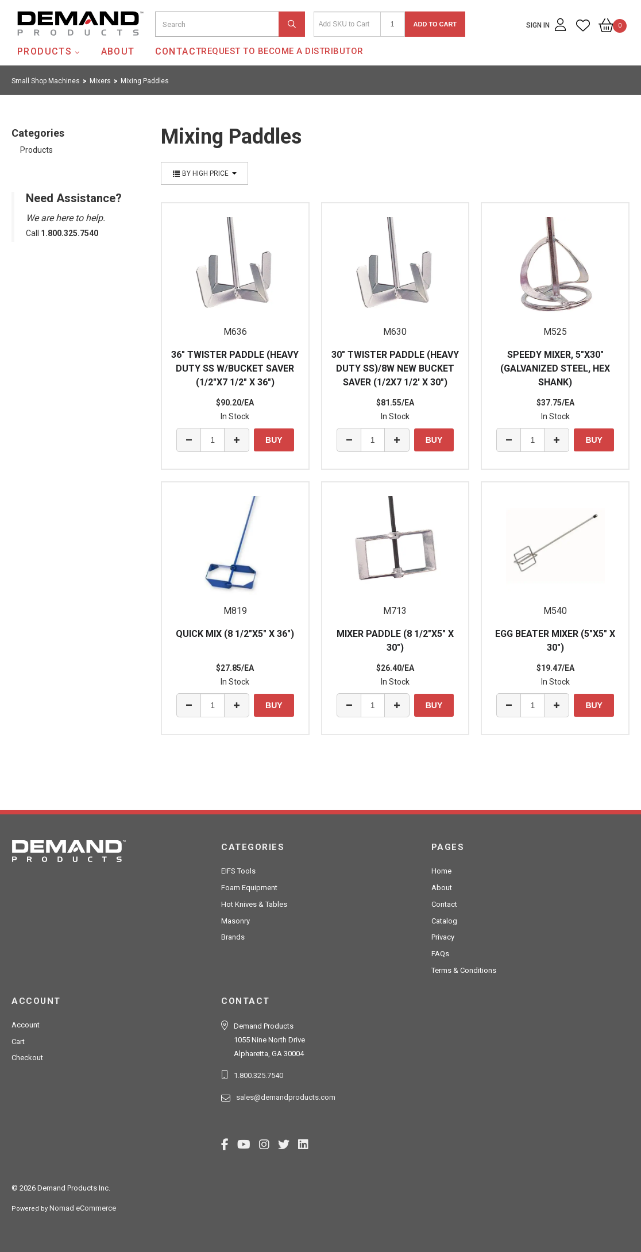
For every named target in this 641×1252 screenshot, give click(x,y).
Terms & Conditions (463, 970)
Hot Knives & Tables (254, 904)
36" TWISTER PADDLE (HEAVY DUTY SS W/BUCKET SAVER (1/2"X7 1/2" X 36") (235, 368)
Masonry (235, 921)
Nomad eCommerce (82, 1208)
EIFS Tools (238, 871)
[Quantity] (392, 24)
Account (25, 1025)
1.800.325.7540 (258, 1075)
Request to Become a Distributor (282, 51)
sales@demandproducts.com (285, 1097)
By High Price (204, 173)
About (118, 51)
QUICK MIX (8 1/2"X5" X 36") (235, 633)
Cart (18, 1041)
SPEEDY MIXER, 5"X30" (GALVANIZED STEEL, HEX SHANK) (555, 368)
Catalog (444, 921)
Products (44, 51)
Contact (179, 51)
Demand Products (53, 45)
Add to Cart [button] (435, 24)
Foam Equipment (249, 887)
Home (441, 871)
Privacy (442, 937)
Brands (233, 937)
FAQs (440, 953)
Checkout (27, 1057)
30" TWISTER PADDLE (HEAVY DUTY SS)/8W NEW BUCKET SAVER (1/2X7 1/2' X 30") (395, 368)
